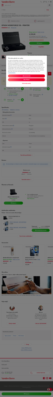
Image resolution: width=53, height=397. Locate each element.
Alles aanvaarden (26, 76)
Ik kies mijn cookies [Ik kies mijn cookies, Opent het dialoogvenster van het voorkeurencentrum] (26, 83)
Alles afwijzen (26, 79)
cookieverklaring (11, 72)
